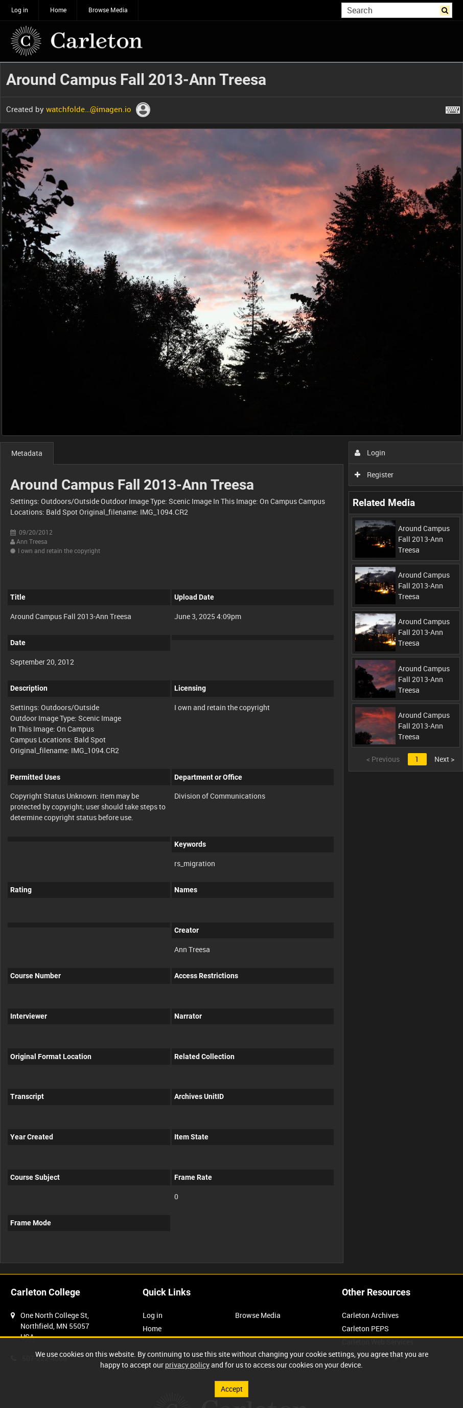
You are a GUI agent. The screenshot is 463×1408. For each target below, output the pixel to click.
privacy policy (187, 1365)
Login (370, 452)
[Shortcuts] (453, 108)
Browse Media (108, 10)
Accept (232, 1389)
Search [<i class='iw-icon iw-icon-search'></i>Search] (446, 9)
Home (58, 10)
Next (444, 759)
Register (374, 474)
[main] (231, 668)
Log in (19, 10)
